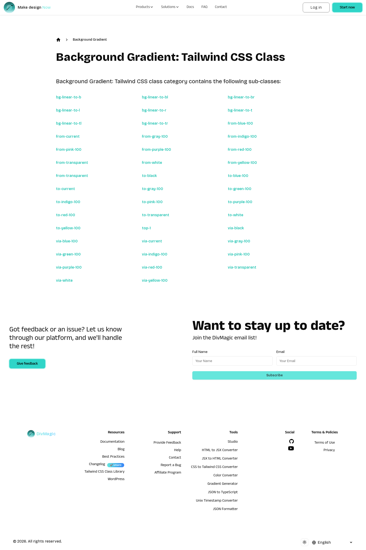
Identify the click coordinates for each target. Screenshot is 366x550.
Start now (347, 8)
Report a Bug (171, 465)
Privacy (329, 450)
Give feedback (27, 364)
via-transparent (242, 267)
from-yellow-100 (242, 162)
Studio (233, 442)
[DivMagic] (32, 7)
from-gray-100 (155, 136)
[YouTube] (291, 448)
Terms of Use (324, 443)
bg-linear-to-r (154, 110)
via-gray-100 (239, 241)
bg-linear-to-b (68, 97)
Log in (316, 7)
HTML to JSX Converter (220, 450)
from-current (68, 136)
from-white (152, 162)
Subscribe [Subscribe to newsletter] (274, 375)
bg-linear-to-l (68, 110)
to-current (65, 189)
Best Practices (113, 457)
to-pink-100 (152, 202)
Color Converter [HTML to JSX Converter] (225, 476)
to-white (235, 215)
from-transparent (72, 162)
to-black (149, 175)
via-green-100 (68, 254)
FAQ (204, 7)
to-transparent (155, 215)
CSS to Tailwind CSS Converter (214, 467)
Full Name (200, 352)
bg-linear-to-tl (68, 123)
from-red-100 (240, 149)
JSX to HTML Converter (220, 459)
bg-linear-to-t (240, 110)
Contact (221, 7)
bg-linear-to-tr (155, 123)
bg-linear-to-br (241, 97)
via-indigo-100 (154, 254)
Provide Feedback (167, 443)
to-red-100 (65, 215)
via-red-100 (152, 267)
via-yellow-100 (155, 280)
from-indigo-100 (242, 136)
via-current (152, 241)
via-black (236, 228)
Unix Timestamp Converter (217, 501)
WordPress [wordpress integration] (116, 479)
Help (177, 450)
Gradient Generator (223, 484)
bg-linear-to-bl (155, 97)
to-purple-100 (240, 202)
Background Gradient (90, 40)
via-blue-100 (67, 241)
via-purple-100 (69, 267)
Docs (190, 7)
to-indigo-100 (68, 202)
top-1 (146, 228)
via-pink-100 (239, 254)
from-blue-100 (240, 123)
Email (280, 352)
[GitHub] (291, 441)
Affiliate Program (168, 473)
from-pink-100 (68, 149)
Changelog (97, 464)
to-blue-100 (238, 175)
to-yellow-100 (68, 228)
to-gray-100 (152, 189)
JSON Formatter (225, 509)
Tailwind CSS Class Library (104, 472)
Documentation (112, 442)
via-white (64, 280)
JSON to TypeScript (223, 493)
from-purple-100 (156, 149)
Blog (121, 450)
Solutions (170, 7)
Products (145, 7)
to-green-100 (239, 189)
